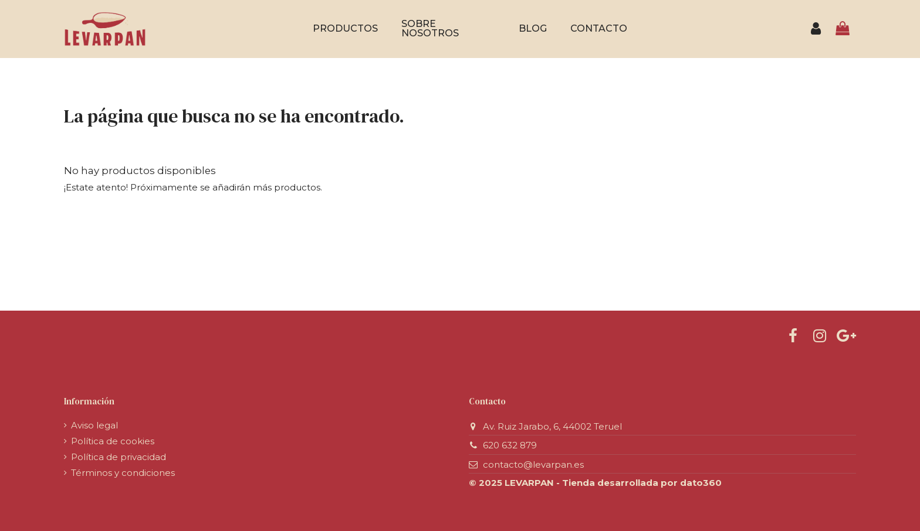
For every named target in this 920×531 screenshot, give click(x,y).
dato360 (701, 482)
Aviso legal (94, 425)
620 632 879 (510, 445)
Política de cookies (112, 441)
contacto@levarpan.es (533, 464)
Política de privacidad (118, 456)
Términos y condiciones (123, 472)
